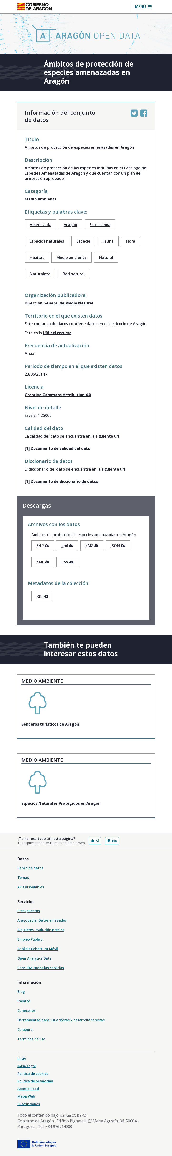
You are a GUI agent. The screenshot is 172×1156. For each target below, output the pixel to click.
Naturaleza (40, 273)
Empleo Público (30, 939)
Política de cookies (32, 1073)
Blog (21, 991)
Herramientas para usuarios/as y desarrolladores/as (61, 1020)
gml (67, 545)
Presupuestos (28, 911)
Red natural (73, 273)
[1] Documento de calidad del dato (57, 448)
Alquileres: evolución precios (40, 930)
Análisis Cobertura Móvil (37, 949)
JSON (118, 545)
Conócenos (26, 1010)
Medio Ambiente (41, 199)
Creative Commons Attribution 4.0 (58, 394)
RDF (42, 596)
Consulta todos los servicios (40, 968)
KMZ (91, 545)
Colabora (25, 1029)
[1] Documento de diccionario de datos (61, 481)
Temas (23, 877)
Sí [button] (95, 840)
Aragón (70, 224)
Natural (106, 257)
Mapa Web (26, 1096)
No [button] (112, 840)
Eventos (23, 1001)
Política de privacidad (35, 1081)
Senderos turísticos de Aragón (50, 724)
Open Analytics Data (34, 958)
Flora (130, 241)
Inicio (21, 1058)
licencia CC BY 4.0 (73, 1115)
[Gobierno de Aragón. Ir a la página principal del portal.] (34, 6)
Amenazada (40, 224)
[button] (143, 7)
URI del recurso (57, 332)
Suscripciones (28, 1104)
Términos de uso (31, 1039)
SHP (42, 545)
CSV (67, 562)
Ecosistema (100, 224)
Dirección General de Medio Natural (59, 303)
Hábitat (37, 257)
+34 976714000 (58, 1126)
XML (42, 562)
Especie (83, 241)
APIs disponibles (30, 887)
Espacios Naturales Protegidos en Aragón (61, 803)
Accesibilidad (28, 1088)
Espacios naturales (47, 241)
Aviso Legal (26, 1066)
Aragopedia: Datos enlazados (42, 920)
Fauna (108, 241)
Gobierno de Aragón (36, 1120)
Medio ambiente (71, 257)
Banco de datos (30, 868)
